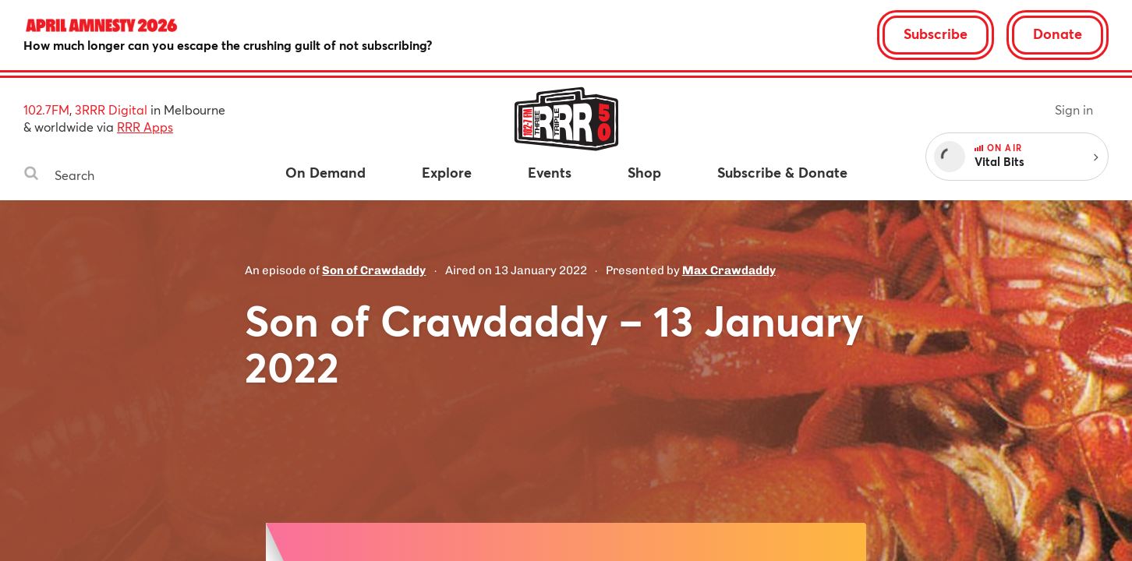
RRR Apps (145, 126)
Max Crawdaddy (729, 270)
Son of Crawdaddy (374, 270)
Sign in (1074, 109)
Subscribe (936, 33)
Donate (1057, 33)
